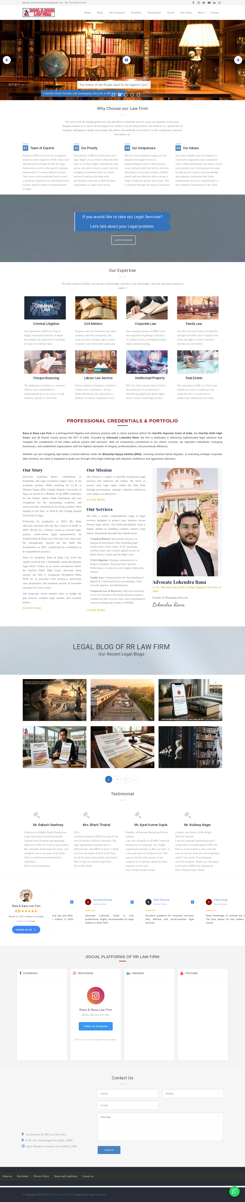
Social (170, 12)
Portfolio (136, 12)
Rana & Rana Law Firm (59, 1194)
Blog (100, 12)
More (201, 12)
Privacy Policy (41, 1176)
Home (87, 12)
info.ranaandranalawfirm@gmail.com (43, 2)
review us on (26, 929)
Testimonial (154, 12)
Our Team (186, 12)
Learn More (32, 608)
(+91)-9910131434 (75, 2)
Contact (214, 12)
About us (7, 1176)
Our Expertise (117, 12)
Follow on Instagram (95, 1026)
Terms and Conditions (65, 1176)
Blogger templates (96, 1194)
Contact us (88, 1176)
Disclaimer (23, 1176)
